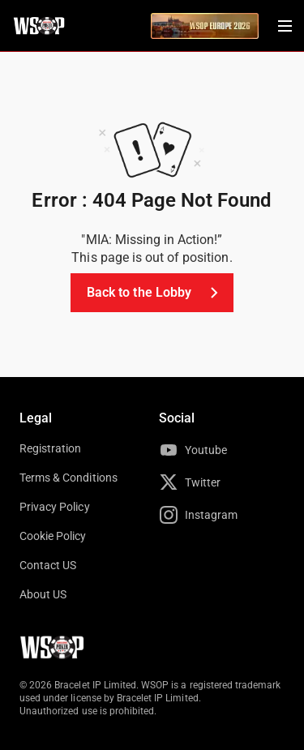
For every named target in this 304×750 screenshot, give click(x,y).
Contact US (47, 565)
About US (42, 594)
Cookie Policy (53, 535)
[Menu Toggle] (284, 25)
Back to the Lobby (155, 292)
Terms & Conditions (68, 477)
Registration (50, 448)
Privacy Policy (54, 506)
